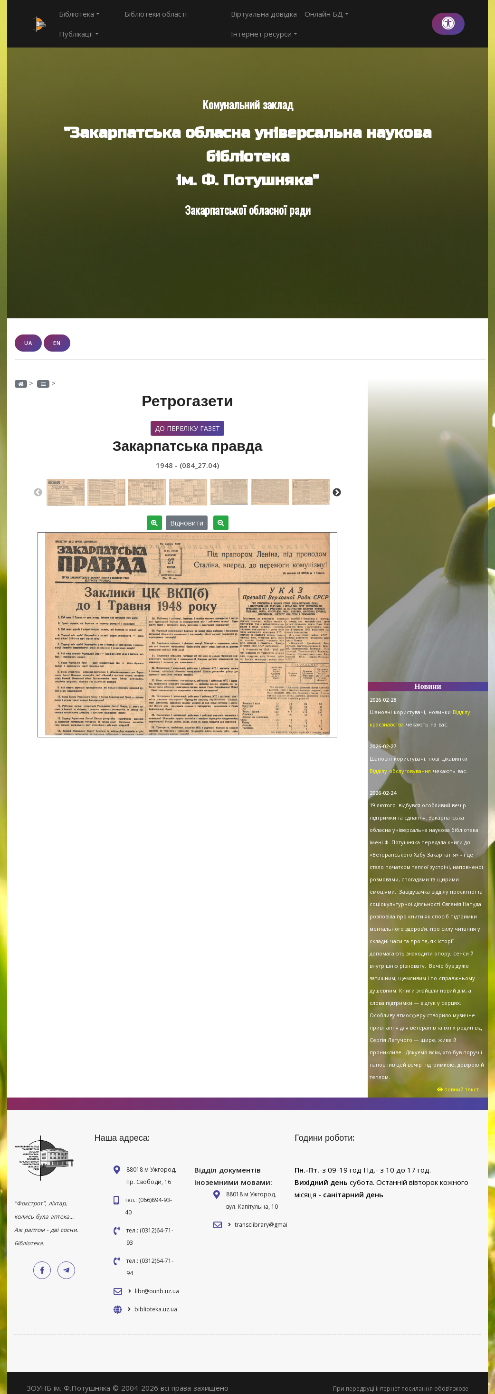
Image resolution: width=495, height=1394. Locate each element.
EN (57, 332)
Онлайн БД (328, 18)
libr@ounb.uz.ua (157, 1281)
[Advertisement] (428, 521)
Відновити (186, 511)
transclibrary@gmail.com (268, 1214)
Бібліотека (79, 18)
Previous (38, 482)
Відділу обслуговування (400, 760)
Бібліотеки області (138, 18)
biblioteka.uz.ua (155, 1299)
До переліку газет (187, 417)
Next (337, 482)
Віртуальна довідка (265, 18)
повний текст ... (461, 1078)
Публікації (197, 18)
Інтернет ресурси (391, 18)
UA (28, 332)
